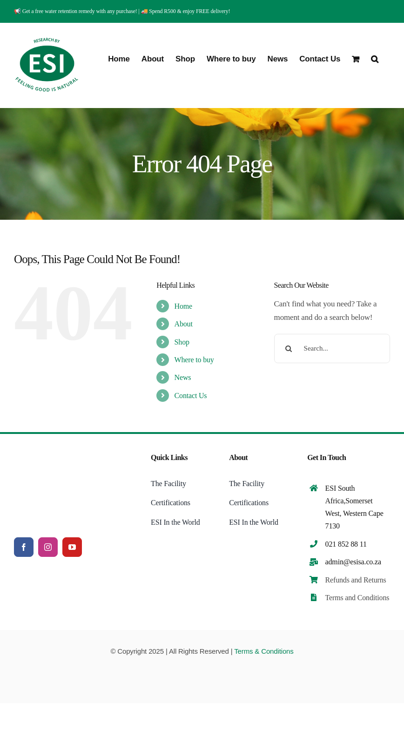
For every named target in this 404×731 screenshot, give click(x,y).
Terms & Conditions (263, 651)
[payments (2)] (202, 668)
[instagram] (48, 547)
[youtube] (72, 547)
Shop (182, 342)
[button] (374, 58)
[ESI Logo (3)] (63, 451)
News (183, 377)
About (184, 324)
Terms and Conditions (357, 598)
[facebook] (24, 547)
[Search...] (332, 348)
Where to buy (194, 360)
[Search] (288, 348)
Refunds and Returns (355, 580)
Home (183, 306)
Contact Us (191, 395)
